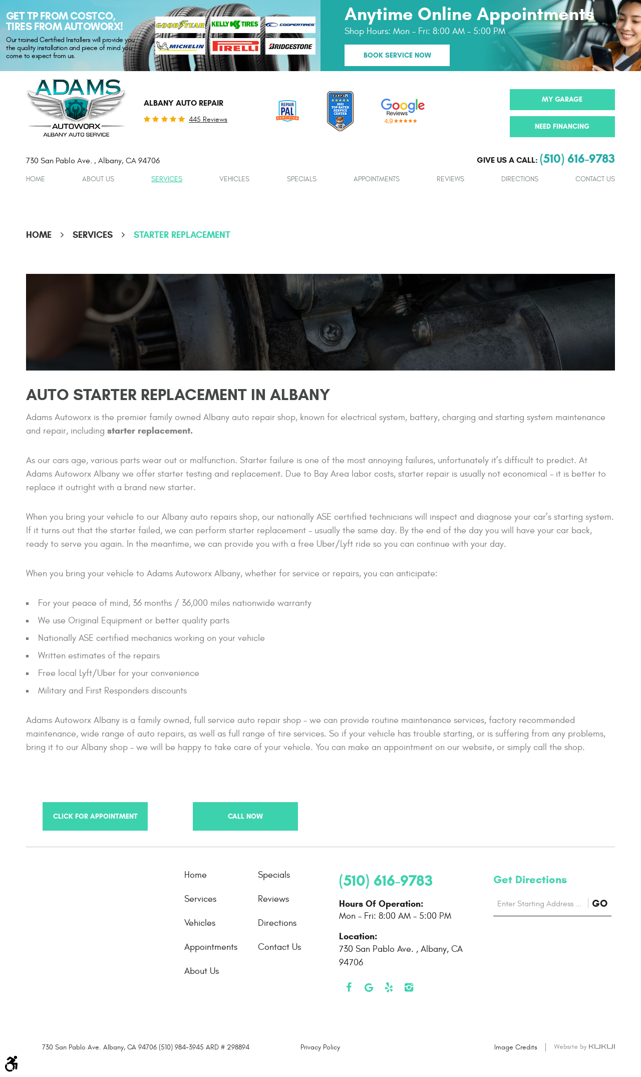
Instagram (409, 987)
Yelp (389, 987)
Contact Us (595, 179)
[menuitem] (35, 179)
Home (35, 179)
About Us (98, 179)
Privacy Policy (320, 1047)
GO (601, 904)
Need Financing (562, 126)
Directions (519, 179)
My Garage (562, 99)
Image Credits (515, 1047)
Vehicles (234, 179)
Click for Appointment (95, 816)
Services (166, 179)
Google (369, 987)
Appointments (377, 179)
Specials (301, 179)
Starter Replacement (182, 234)
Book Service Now (397, 55)
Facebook (349, 987)
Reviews (450, 179)
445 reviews (208, 119)
